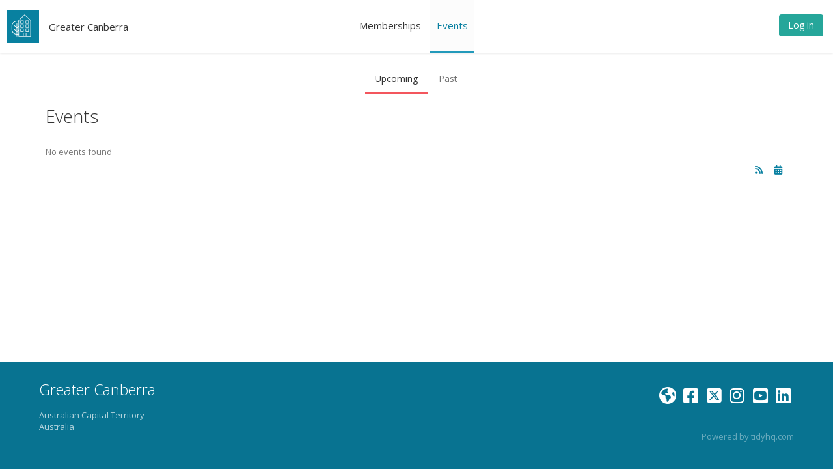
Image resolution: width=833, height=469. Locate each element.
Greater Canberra (88, 26)
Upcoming (396, 78)
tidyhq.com (772, 436)
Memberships (390, 25)
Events (452, 25)
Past (448, 78)
